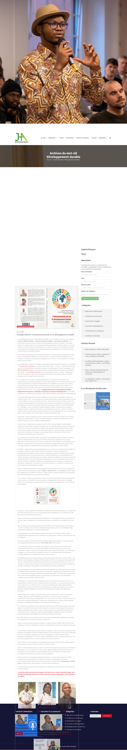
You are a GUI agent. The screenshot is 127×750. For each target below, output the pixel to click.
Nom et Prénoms (86, 720)
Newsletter (102, 138)
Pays (82, 726)
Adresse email (85, 733)
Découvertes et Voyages (74, 703)
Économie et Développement (75, 706)
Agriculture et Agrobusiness (75, 698)
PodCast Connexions (82, 138)
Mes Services (70, 138)
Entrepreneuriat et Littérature (76, 709)
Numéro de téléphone (88, 739)
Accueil (43, 138)
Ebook (62, 138)
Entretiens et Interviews (74, 712)
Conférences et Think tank (75, 700)
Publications (52, 138)
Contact (94, 138)
